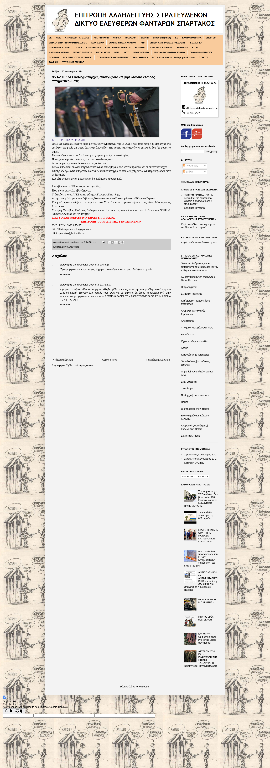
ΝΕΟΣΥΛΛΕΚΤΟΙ (141, 52)
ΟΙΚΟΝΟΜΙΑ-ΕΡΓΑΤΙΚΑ (201, 52)
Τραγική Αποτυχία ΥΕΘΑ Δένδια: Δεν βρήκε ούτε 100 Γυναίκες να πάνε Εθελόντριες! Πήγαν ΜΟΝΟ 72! (201, 498)
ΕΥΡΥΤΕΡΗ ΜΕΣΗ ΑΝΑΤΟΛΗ (123, 43)
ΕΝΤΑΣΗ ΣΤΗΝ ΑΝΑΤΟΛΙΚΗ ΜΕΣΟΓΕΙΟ (68, 43)
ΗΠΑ (143, 43)
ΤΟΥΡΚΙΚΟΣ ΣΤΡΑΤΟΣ (73, 62)
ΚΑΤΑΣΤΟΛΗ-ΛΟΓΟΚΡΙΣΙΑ (118, 47)
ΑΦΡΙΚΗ (117, 38)
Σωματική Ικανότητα (191, 293)
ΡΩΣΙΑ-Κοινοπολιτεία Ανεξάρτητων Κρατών (173, 57)
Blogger (145, 686)
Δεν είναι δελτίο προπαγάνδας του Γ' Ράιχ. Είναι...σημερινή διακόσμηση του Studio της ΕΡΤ (201, 558)
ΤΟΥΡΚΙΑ (53, 62)
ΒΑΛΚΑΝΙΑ (130, 38)
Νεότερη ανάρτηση (63, 359)
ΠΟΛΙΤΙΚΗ (54, 57)
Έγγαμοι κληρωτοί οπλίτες (195, 341)
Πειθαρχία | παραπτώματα (195, 395)
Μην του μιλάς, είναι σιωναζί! (206, 618)
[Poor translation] (19, 711)
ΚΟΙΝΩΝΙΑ (140, 47)
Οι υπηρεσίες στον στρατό (195, 408)
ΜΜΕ (116, 52)
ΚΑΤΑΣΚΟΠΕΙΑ (93, 47)
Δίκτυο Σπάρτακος (162, 38)
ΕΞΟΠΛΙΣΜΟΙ (97, 43)
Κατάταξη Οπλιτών (194, 462)
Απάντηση (65, 274)
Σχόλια (188, 171)
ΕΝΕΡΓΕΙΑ (211, 38)
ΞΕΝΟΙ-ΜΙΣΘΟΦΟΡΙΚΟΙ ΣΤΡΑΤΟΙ (169, 52)
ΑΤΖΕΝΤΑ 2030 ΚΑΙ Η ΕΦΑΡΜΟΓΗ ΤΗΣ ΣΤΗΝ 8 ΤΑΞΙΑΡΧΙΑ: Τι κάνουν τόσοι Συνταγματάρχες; (200, 658)
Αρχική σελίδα (109, 359)
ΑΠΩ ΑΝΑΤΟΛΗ (101, 38)
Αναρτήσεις (190, 165)
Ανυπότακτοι (188, 334)
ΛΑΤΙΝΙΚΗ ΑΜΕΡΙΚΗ (59, 52)
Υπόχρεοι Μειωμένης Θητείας (197, 327)
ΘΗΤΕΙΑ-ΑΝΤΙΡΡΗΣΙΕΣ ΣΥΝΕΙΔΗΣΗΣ (167, 43)
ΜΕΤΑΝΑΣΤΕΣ (103, 52)
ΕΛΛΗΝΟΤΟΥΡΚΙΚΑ (191, 38)
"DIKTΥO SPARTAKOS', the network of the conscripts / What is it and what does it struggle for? (199, 199)
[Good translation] (8, 711)
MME (58, 38)
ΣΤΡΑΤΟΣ (203, 57)
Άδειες (184, 348)
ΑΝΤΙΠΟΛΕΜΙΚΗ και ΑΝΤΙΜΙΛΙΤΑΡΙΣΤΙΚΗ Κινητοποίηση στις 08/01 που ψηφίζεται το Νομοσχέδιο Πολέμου (200, 581)
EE (50, 38)
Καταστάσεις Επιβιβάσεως (195, 354)
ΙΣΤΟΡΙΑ (78, 47)
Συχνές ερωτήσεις (190, 435)
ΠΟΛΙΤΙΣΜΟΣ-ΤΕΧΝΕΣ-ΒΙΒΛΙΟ (77, 57)
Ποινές (184, 402)
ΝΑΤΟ (126, 52)
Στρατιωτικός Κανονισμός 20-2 (200, 458)
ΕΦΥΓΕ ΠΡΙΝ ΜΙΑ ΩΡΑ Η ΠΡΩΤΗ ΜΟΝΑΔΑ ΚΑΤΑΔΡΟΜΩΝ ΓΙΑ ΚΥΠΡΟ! (208, 536)
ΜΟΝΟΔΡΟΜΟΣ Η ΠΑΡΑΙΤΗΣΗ (207, 601)
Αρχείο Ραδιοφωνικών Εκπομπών (199, 242)
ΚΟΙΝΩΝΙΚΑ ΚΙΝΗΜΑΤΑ (161, 47)
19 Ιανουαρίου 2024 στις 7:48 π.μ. (91, 264)
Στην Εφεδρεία (189, 381)
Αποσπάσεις (188, 320)
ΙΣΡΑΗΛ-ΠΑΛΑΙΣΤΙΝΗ (59, 47)
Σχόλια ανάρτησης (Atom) (80, 365)
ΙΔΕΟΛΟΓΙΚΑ (195, 43)
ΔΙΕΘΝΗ (145, 38)
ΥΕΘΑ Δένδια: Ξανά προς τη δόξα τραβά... (205, 515)
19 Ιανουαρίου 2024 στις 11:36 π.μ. (92, 284)
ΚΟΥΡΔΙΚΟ (182, 47)
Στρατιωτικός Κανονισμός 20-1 (200, 454)
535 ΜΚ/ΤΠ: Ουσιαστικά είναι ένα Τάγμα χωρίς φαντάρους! (207, 638)
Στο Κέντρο (187, 388)
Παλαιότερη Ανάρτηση (158, 359)
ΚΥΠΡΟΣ (196, 47)
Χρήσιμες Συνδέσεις (194, 207)
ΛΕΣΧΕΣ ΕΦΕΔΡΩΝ (82, 52)
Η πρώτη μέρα (189, 287)
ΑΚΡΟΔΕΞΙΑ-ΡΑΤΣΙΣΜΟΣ (77, 38)
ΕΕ (176, 38)
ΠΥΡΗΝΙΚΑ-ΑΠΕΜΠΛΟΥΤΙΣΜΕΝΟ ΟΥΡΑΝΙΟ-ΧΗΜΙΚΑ (122, 57)
